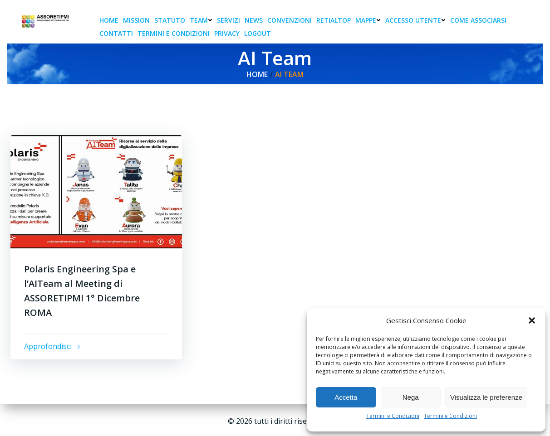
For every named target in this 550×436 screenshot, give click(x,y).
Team (201, 20)
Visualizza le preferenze (486, 397)
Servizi (228, 20)
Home (108, 20)
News (254, 20)
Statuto (169, 20)
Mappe (368, 20)
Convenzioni (289, 20)
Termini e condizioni (174, 33)
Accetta (345, 397)
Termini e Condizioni (392, 416)
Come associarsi (478, 20)
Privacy (227, 33)
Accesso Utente (415, 20)
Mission (136, 20)
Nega (411, 397)
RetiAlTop (333, 20)
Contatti (116, 33)
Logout (257, 33)
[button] (531, 320)
